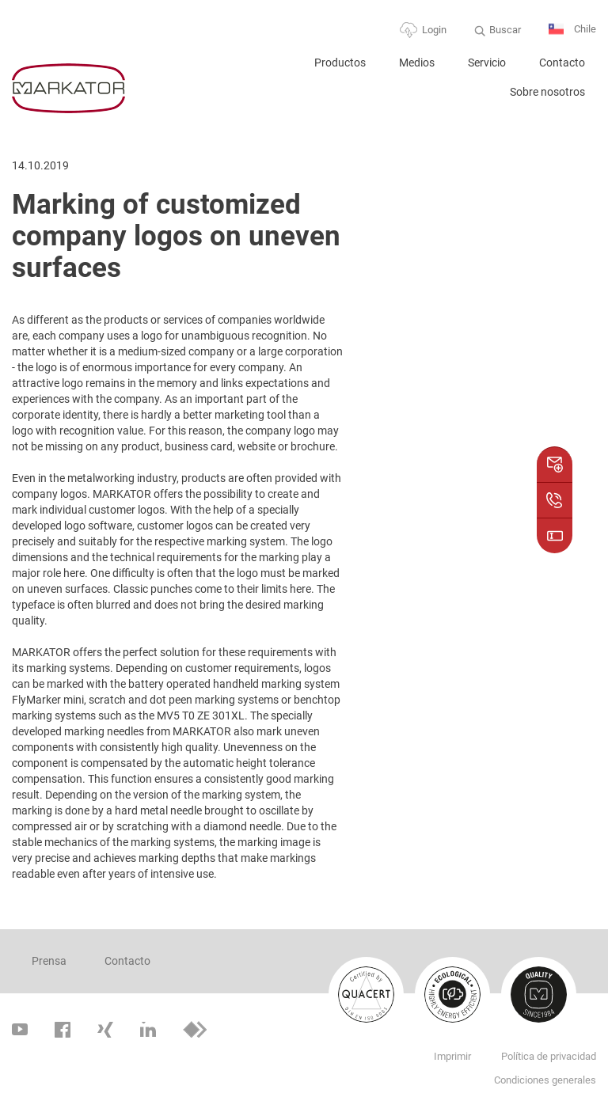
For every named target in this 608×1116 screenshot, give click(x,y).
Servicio (487, 62)
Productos (340, 62)
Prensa (49, 961)
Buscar (505, 30)
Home (278, 69)
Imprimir (452, 1056)
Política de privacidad (548, 1056)
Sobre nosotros (547, 91)
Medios (417, 62)
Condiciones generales (545, 1080)
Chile (572, 29)
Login (434, 30)
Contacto (562, 62)
